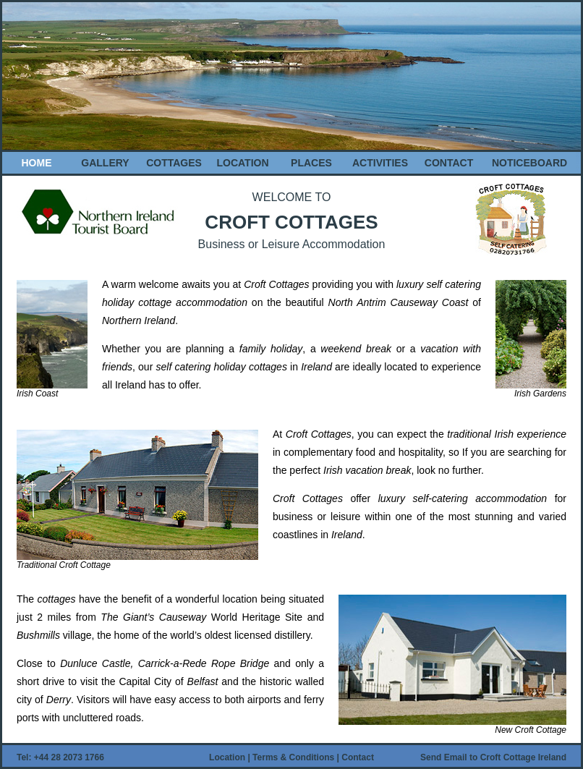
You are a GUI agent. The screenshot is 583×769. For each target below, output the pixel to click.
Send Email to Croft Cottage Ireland (493, 757)
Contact (357, 757)
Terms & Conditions (294, 757)
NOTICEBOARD (529, 163)
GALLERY (105, 163)
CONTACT (449, 163)
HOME (37, 163)
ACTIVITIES (380, 163)
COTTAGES (174, 163)
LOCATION (242, 163)
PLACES (311, 163)
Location (228, 757)
